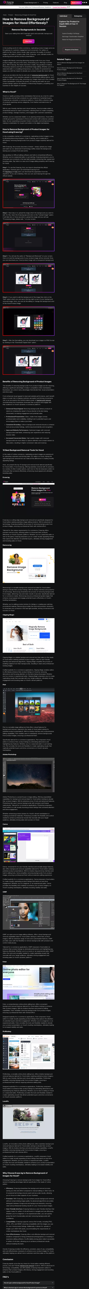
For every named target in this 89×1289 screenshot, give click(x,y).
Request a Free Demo (71, 49)
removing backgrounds (39, 75)
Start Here (28, 41)
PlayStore (8, 172)
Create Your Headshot (60, 7)
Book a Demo (76, 2)
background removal (44, 400)
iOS (16, 172)
